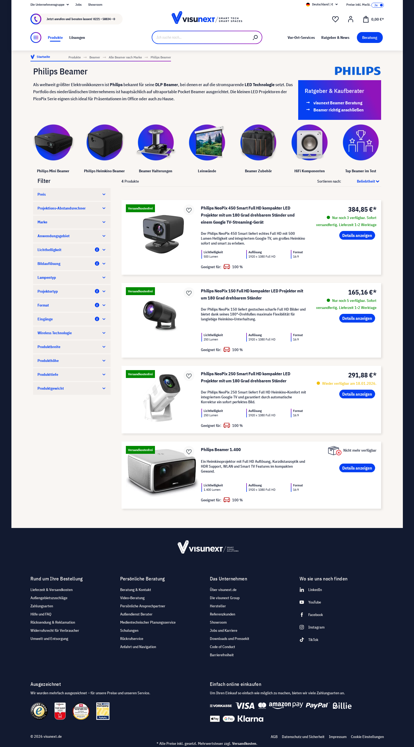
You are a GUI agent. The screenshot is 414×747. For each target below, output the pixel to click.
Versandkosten (244, 743)
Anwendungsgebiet (72, 235)
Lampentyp (72, 277)
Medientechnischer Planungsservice (148, 622)
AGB (274, 736)
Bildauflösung (72, 263)
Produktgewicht (72, 388)
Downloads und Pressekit (229, 638)
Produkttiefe (72, 374)
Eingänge (72, 319)
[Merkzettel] (335, 19)
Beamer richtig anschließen (338, 109)
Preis (72, 194)
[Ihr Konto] (350, 19)
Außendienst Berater (136, 614)
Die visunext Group (224, 597)
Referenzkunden (222, 614)
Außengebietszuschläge (48, 597)
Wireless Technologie (72, 332)
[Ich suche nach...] (200, 37)
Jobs (78, 4)
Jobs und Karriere (223, 630)
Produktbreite (72, 346)
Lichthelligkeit (72, 249)
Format (72, 305)
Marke (72, 222)
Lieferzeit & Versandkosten (51, 589)
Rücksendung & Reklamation (52, 622)
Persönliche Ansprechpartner (142, 606)
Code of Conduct (222, 646)
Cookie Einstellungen (367, 736)
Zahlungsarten (41, 606)
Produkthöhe (72, 360)
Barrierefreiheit (222, 654)
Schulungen (129, 630)
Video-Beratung (132, 597)
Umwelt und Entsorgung (49, 638)
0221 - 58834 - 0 (104, 19)
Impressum (338, 736)
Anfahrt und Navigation (138, 646)
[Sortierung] (361, 181)
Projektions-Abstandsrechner (72, 208)
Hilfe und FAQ (40, 614)
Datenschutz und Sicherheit (303, 736)
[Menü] (35, 37)
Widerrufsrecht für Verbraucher (54, 630)
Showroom (95, 4)
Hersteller (218, 606)
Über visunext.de (223, 589)
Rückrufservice (131, 638)
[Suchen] (255, 37)
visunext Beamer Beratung (337, 102)
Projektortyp (72, 291)
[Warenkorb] (373, 19)
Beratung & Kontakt (135, 589)
